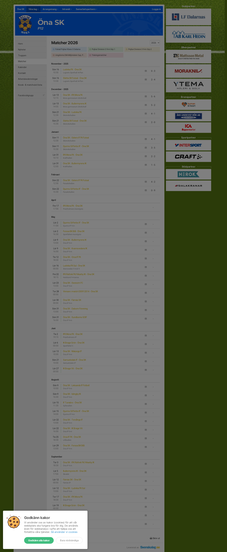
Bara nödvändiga (69, 540)
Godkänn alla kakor (39, 540)
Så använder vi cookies (64, 531)
